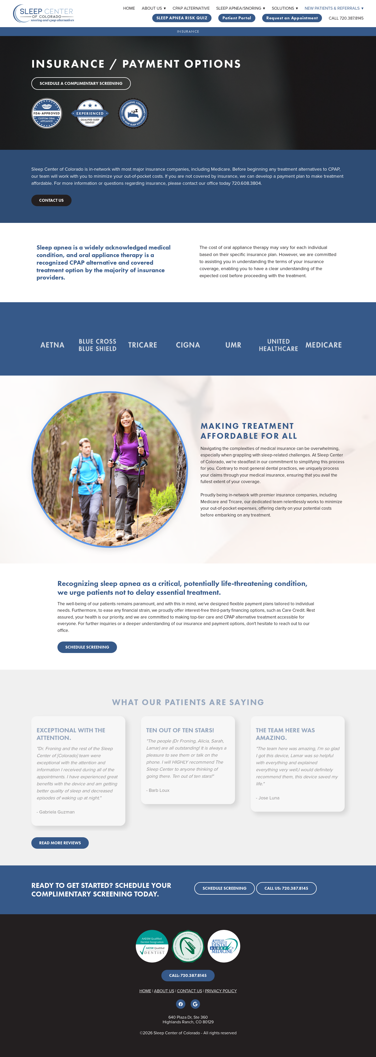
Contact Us (51, 200)
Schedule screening (87, 647)
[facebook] (180, 1004)
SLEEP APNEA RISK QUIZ (182, 17)
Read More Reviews (60, 842)
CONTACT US (189, 991)
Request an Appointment (292, 17)
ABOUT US (164, 991)
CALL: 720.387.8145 (188, 975)
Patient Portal (236, 17)
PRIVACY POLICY (221, 991)
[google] (195, 1004)
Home (129, 8)
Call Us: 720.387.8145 (286, 888)
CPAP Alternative (191, 8)
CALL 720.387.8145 (346, 18)
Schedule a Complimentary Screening (81, 83)
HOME (145, 991)
